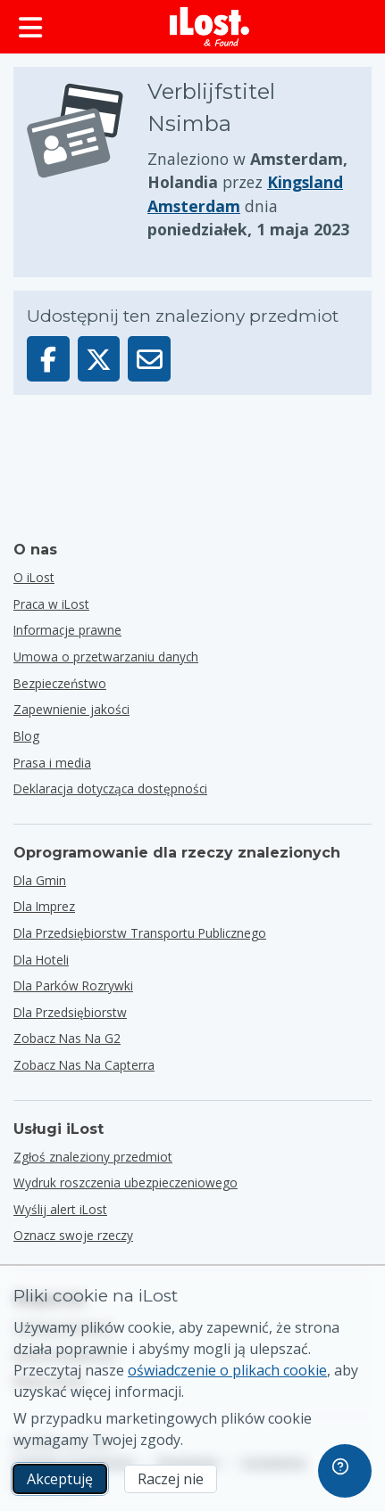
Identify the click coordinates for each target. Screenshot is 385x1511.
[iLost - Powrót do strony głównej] (210, 26)
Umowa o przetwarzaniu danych (105, 656)
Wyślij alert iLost (60, 1209)
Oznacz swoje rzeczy (73, 1235)
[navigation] (345, 1471)
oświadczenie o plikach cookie (227, 1370)
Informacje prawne (67, 629)
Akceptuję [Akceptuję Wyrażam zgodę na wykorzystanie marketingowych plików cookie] (60, 1479)
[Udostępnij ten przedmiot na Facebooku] (48, 359)
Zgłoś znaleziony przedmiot (92, 1156)
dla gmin (39, 880)
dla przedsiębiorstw (70, 1012)
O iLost (33, 577)
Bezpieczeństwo (59, 683)
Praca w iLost (51, 603)
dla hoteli (41, 959)
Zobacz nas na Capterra (84, 1064)
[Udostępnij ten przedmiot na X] (99, 359)
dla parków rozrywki (73, 985)
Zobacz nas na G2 (67, 1038)
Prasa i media (52, 762)
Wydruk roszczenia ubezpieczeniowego (125, 1182)
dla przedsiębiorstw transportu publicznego (139, 932)
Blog (26, 735)
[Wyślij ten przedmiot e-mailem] (149, 359)
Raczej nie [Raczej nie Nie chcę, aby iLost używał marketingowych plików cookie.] (171, 1479)
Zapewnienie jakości (71, 709)
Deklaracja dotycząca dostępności (110, 788)
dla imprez (44, 906)
